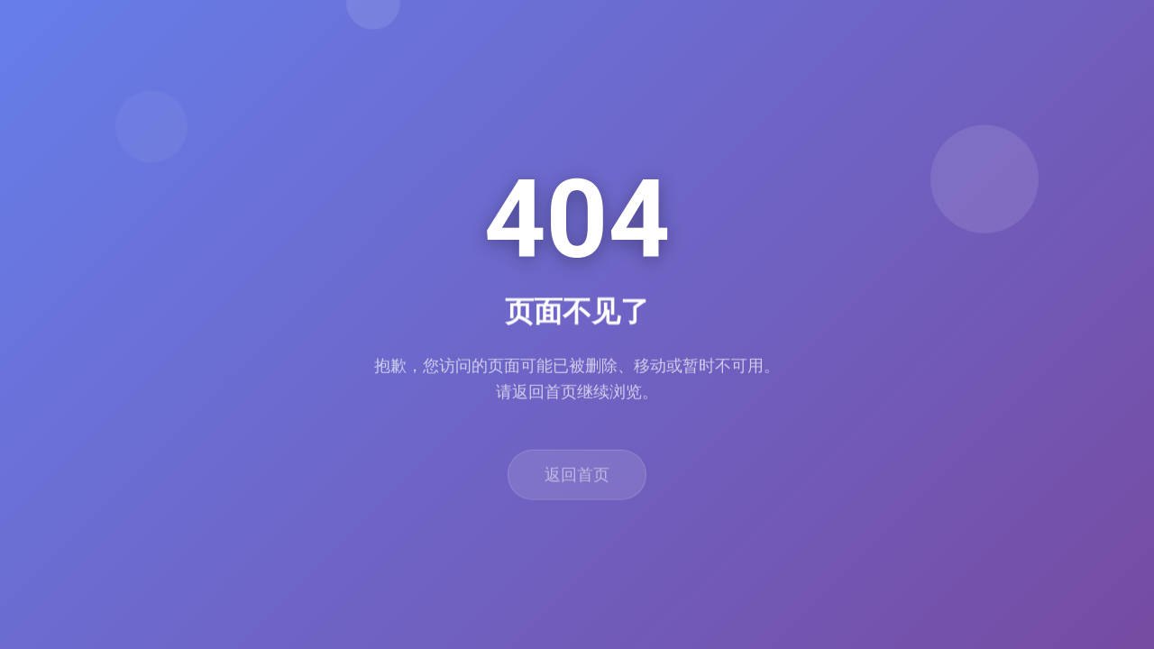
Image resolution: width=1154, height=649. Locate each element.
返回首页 (577, 482)
